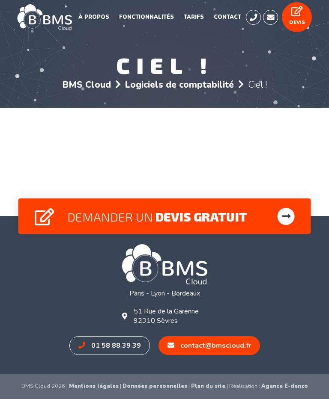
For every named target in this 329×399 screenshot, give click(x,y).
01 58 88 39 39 (109, 345)
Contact (227, 17)
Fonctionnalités (146, 17)
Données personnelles (155, 386)
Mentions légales (94, 386)
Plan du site (208, 386)
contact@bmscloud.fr (209, 345)
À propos (93, 17)
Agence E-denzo (284, 386)
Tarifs (194, 17)
